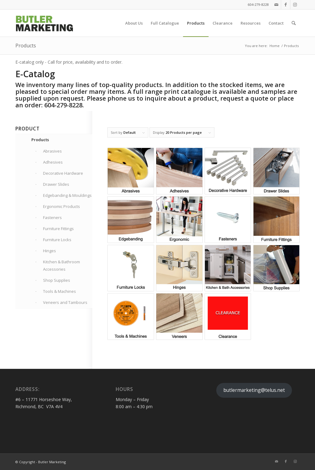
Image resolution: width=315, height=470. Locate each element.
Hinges (49, 250)
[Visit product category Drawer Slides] (276, 171)
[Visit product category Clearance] (228, 316)
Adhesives (53, 162)
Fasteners (52, 217)
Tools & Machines (59, 291)
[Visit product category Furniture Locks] (131, 268)
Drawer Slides (56, 184)
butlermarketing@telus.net (254, 390)
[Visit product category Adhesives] (179, 171)
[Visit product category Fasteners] (228, 219)
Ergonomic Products (61, 206)
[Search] (294, 23)
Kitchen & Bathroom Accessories (61, 265)
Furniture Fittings (58, 228)
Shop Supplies (56, 280)
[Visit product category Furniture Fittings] (276, 219)
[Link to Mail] (276, 4)
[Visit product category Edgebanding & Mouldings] (131, 219)
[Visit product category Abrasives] (131, 171)
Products (25, 45)
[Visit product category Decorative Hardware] (228, 171)
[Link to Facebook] (285, 4)
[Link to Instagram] (295, 4)
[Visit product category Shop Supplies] (276, 268)
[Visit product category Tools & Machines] (131, 316)
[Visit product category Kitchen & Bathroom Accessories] (228, 268)
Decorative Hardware (63, 173)
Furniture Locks (57, 239)
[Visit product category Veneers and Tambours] (179, 316)
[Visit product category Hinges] (179, 268)
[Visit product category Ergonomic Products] (179, 219)
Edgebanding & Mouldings (67, 195)
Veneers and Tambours (65, 302)
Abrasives (52, 151)
